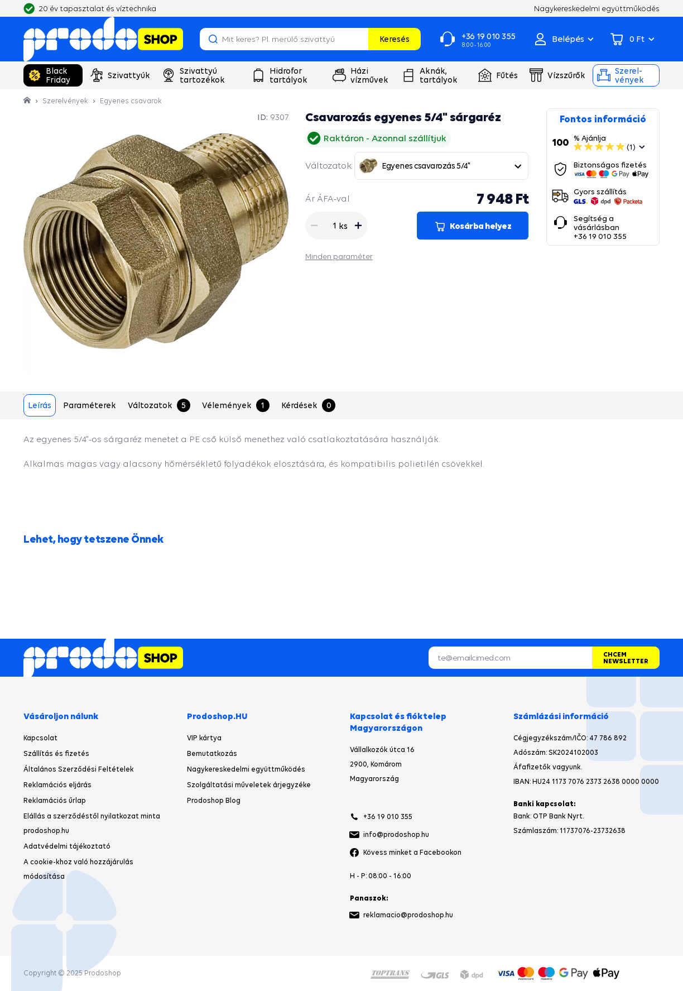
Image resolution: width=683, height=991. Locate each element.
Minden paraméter (339, 256)
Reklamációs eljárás (57, 785)
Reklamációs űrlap (54, 800)
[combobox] (441, 166)
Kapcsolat (40, 738)
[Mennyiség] (329, 226)
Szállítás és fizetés (56, 753)
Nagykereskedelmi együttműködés (246, 769)
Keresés (394, 39)
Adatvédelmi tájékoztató (66, 846)
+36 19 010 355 (387, 816)
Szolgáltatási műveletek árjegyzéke (249, 785)
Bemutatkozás (212, 753)
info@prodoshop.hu (396, 834)
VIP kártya (204, 738)
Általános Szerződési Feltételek (78, 769)
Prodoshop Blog (214, 800)
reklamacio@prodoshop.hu (408, 915)
